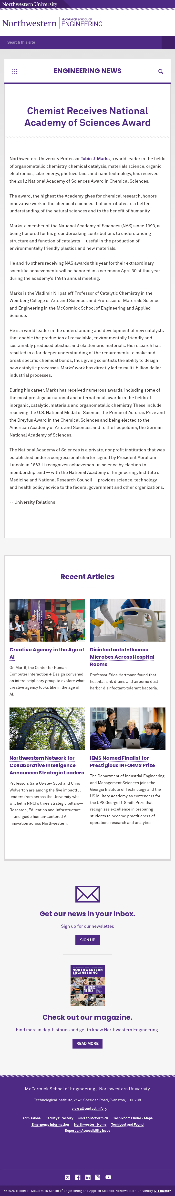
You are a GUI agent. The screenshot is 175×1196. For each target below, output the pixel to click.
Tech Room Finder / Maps (133, 1118)
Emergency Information (50, 1124)
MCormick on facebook (77, 1177)
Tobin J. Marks (95, 159)
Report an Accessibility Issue (87, 1131)
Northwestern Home (90, 1124)
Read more (87, 1044)
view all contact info (87, 1109)
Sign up (87, 940)
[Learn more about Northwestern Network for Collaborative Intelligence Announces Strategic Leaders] (47, 728)
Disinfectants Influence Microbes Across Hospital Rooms (122, 657)
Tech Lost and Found (127, 1124)
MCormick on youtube (108, 1177)
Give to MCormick (93, 1118)
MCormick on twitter (66, 1177)
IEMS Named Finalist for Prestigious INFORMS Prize (122, 762)
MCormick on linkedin (87, 1177)
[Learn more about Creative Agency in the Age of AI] (47, 620)
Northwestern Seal (87, 1152)
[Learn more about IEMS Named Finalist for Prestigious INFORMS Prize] (128, 728)
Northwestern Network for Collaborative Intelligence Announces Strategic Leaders (47, 765)
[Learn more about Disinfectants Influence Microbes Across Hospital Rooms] (128, 620)
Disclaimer (162, 1191)
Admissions (31, 1118)
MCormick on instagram (98, 1177)
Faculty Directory (59, 1118)
